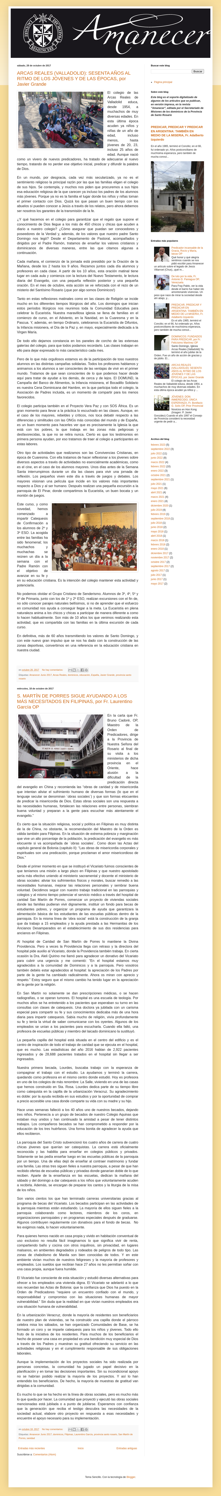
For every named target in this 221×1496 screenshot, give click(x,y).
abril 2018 (156, 535)
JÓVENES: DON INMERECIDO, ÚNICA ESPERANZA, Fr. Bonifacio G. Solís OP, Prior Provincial (187, 401)
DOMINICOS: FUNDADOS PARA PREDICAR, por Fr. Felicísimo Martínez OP (186, 339)
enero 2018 (157, 548)
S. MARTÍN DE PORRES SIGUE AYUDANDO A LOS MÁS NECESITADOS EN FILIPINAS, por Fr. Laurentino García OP (74, 701)
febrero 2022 (158, 466)
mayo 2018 (157, 531)
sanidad (31, 1438)
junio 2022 (157, 457)
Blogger (130, 1477)
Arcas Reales (60, 675)
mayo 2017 (157, 583)
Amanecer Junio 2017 (40, 675)
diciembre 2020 (159, 505)
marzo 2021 (157, 496)
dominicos (73, 675)
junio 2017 (157, 579)
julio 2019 (156, 509)
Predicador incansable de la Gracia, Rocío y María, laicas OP (187, 250)
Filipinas (69, 1434)
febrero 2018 (158, 544)
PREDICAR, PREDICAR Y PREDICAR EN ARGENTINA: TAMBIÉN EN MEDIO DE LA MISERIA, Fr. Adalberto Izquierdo (187, 311)
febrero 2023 (158, 444)
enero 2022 (157, 470)
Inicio (81, 1448)
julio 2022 (156, 453)
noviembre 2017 (160, 557)
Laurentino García (83, 1434)
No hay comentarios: (53, 670)
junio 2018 (157, 527)
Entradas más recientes (31, 1448)
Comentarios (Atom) (44, 1454)
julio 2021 (156, 483)
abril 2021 (156, 492)
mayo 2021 (157, 488)
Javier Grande (107, 675)
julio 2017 (156, 574)
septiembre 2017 (160, 566)
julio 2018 (156, 522)
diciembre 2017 (159, 553)
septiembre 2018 (160, 518)
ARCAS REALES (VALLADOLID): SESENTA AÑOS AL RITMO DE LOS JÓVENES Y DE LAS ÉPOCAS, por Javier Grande (73, 78)
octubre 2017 (158, 561)
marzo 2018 (157, 540)
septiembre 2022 (160, 449)
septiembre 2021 (160, 479)
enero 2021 (157, 501)
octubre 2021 (158, 475)
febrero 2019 (158, 514)
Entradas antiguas (126, 1448)
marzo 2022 (157, 462)
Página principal (163, 82)
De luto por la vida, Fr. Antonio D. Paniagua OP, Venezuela (185, 279)
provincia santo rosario (105, 1434)
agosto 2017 (158, 570)
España (95, 675)
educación (84, 675)
